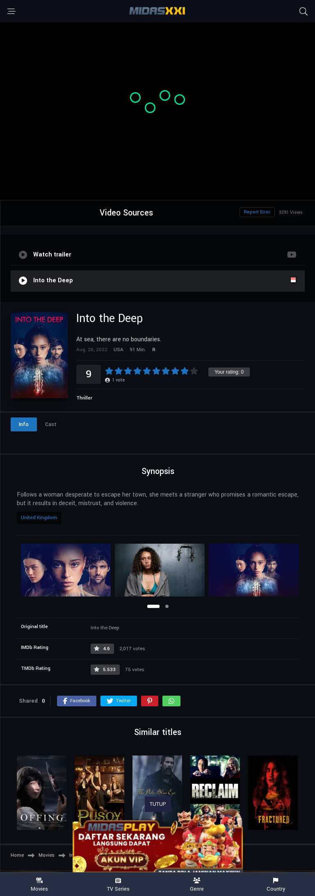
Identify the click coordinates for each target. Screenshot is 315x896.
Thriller (84, 398)
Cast (51, 424)
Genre (197, 885)
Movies (39, 885)
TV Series (118, 885)
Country (275, 885)
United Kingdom (39, 517)
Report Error (257, 212)
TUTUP (158, 804)
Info (24, 424)
